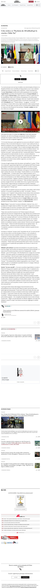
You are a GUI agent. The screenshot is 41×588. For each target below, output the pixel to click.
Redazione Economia (5, 340)
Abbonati (31, 1)
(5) (39, 470)
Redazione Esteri (5, 436)
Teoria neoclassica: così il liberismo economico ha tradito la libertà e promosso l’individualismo (21, 311)
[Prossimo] (38, 322)
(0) (39, 340)
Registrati (25, 577)
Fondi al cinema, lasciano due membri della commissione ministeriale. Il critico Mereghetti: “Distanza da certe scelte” (16, 453)
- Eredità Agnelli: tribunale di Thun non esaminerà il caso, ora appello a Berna (14, 520)
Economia (4, 25)
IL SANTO (5, 378)
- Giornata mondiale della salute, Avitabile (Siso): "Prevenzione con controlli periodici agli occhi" (17, 528)
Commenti (4, 67)
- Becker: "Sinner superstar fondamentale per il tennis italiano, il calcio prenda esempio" (16, 518)
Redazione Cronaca (5, 447)
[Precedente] (35, 322)
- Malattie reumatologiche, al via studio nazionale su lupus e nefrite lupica (14, 530)
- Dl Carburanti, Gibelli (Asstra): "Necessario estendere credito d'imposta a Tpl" (14, 526)
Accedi (15, 577)
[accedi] (37, 2)
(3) (4, 317)
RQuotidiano (4, 35)
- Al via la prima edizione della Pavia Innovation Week (11, 522)
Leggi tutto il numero (20, 509)
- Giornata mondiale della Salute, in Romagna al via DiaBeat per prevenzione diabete (15, 524)
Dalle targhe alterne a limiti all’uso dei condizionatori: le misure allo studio (16, 443)
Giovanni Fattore (7, 314)
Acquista (20, 382)
